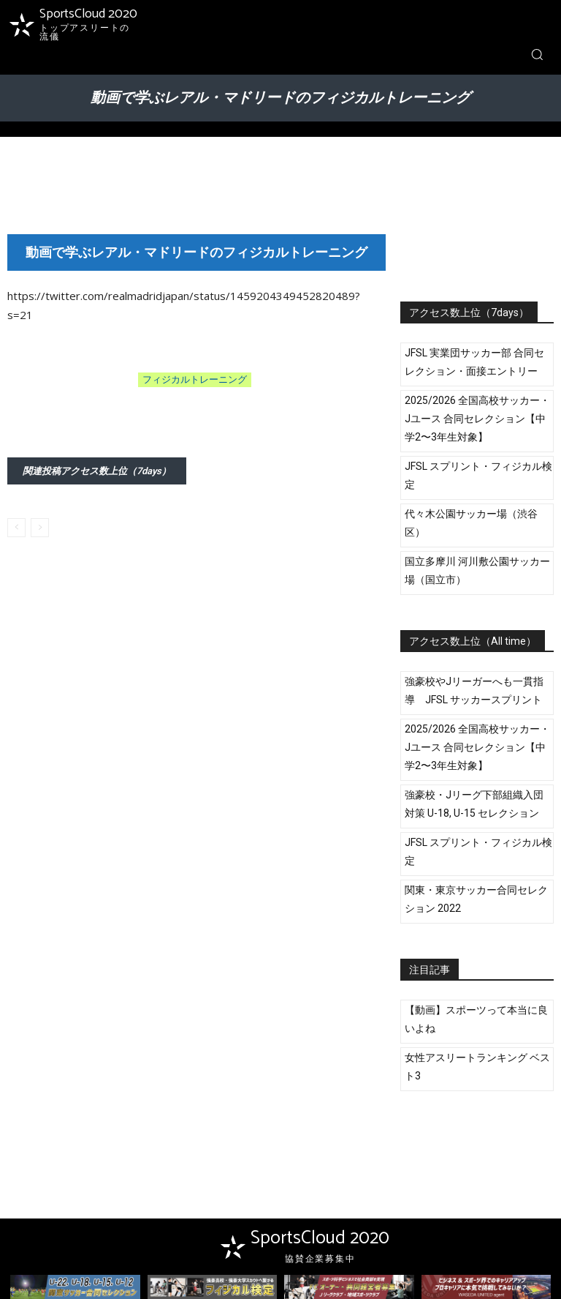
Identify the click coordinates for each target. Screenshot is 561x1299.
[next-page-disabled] (40, 527)
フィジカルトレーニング (194, 380)
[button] (537, 54)
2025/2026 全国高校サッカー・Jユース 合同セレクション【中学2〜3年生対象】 (477, 418)
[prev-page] (16, 527)
